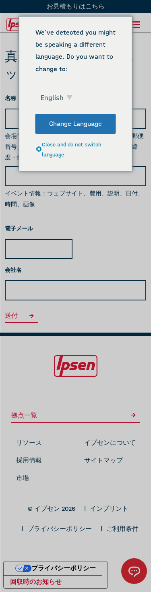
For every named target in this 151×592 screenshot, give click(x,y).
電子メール (19, 228)
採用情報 (29, 460)
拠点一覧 (75, 415)
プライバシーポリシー (59, 528)
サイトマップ (103, 460)
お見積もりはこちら (76, 6)
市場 (22, 478)
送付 (21, 315)
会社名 (13, 270)
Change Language (75, 123)
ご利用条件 (122, 528)
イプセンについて (110, 442)
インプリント (109, 508)
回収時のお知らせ (36, 581)
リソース (29, 442)
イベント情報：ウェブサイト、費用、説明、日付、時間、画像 (74, 199)
